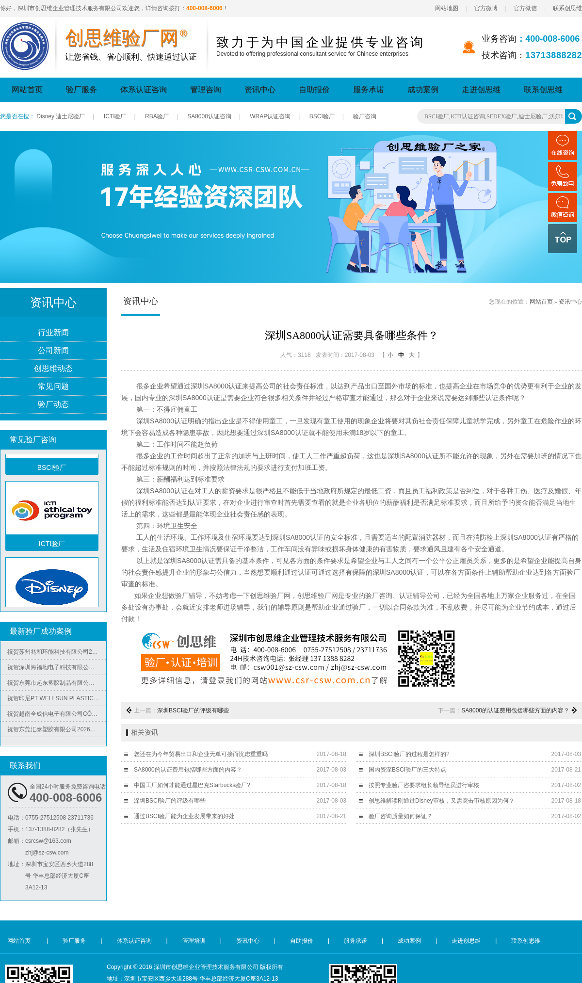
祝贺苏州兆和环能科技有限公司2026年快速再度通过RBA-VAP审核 (56, 653)
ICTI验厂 (115, 116)
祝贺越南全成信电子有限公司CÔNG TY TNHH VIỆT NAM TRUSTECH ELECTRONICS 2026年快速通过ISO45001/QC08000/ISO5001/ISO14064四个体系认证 (56, 715)
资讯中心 (259, 89)
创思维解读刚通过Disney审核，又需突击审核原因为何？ (442, 800)
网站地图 (446, 8)
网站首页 (27, 89)
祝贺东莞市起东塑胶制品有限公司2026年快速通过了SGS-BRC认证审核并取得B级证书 (56, 684)
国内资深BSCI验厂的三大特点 (407, 769)
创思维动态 (53, 369)
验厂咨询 (364, 116)
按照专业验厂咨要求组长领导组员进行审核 (424, 785)
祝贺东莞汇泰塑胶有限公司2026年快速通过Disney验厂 (56, 730)
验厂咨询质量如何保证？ (401, 816)
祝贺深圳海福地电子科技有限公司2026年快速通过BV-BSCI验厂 (56, 668)
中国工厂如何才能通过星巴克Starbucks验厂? (192, 785)
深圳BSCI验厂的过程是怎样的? (409, 754)
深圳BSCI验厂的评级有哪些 (193, 710)
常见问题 (53, 387)
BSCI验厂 (322, 116)
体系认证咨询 (143, 89)
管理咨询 (205, 89)
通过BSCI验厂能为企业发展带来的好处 (184, 816)
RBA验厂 (157, 116)
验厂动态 (53, 405)
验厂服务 (81, 89)
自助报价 (314, 89)
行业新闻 (53, 333)
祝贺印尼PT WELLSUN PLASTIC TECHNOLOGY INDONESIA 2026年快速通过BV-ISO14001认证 (56, 699)
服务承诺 (368, 89)
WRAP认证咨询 (270, 116)
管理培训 (194, 940)
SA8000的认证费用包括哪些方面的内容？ (515, 710)
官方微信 (525, 8)
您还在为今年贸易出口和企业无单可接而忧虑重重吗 (201, 754)
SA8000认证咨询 (209, 116)
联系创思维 (567, 8)
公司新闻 (53, 351)
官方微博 (486, 8)
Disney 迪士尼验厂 (60, 116)
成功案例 (422, 89)
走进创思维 (481, 89)
